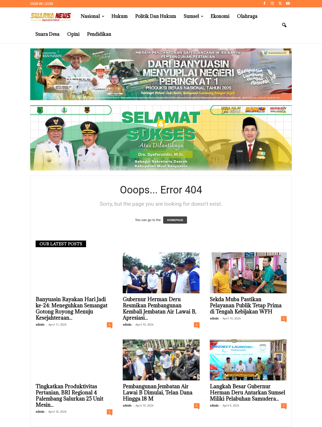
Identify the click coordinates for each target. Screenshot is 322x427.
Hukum (119, 16)
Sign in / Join (41, 4)
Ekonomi (220, 16)
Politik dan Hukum (155, 16)
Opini (73, 34)
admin (40, 324)
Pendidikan (99, 34)
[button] (284, 25)
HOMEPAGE (175, 220)
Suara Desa (47, 34)
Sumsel (193, 16)
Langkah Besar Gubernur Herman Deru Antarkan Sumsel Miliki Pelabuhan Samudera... (247, 392)
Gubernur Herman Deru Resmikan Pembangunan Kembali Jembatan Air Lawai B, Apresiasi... (159, 308)
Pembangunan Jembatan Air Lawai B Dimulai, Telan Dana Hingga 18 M (157, 392)
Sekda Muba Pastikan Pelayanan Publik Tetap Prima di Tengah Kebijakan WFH (246, 305)
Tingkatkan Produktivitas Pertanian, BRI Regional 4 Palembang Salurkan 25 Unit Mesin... (69, 395)
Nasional (92, 16)
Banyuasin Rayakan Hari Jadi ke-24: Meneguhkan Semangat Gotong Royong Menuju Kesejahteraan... (71, 308)
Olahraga (247, 16)
